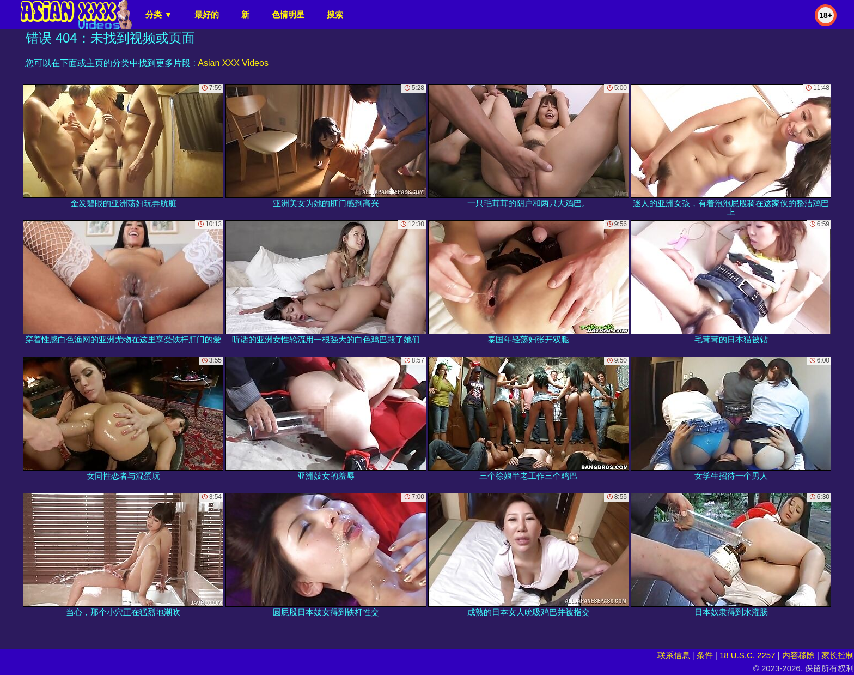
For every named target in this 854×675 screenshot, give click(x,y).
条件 (705, 655)
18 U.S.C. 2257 (747, 655)
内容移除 (798, 655)
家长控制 (837, 655)
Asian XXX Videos (233, 63)
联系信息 (673, 655)
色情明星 (288, 14)
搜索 (335, 14)
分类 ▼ (158, 14)
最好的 (206, 14)
